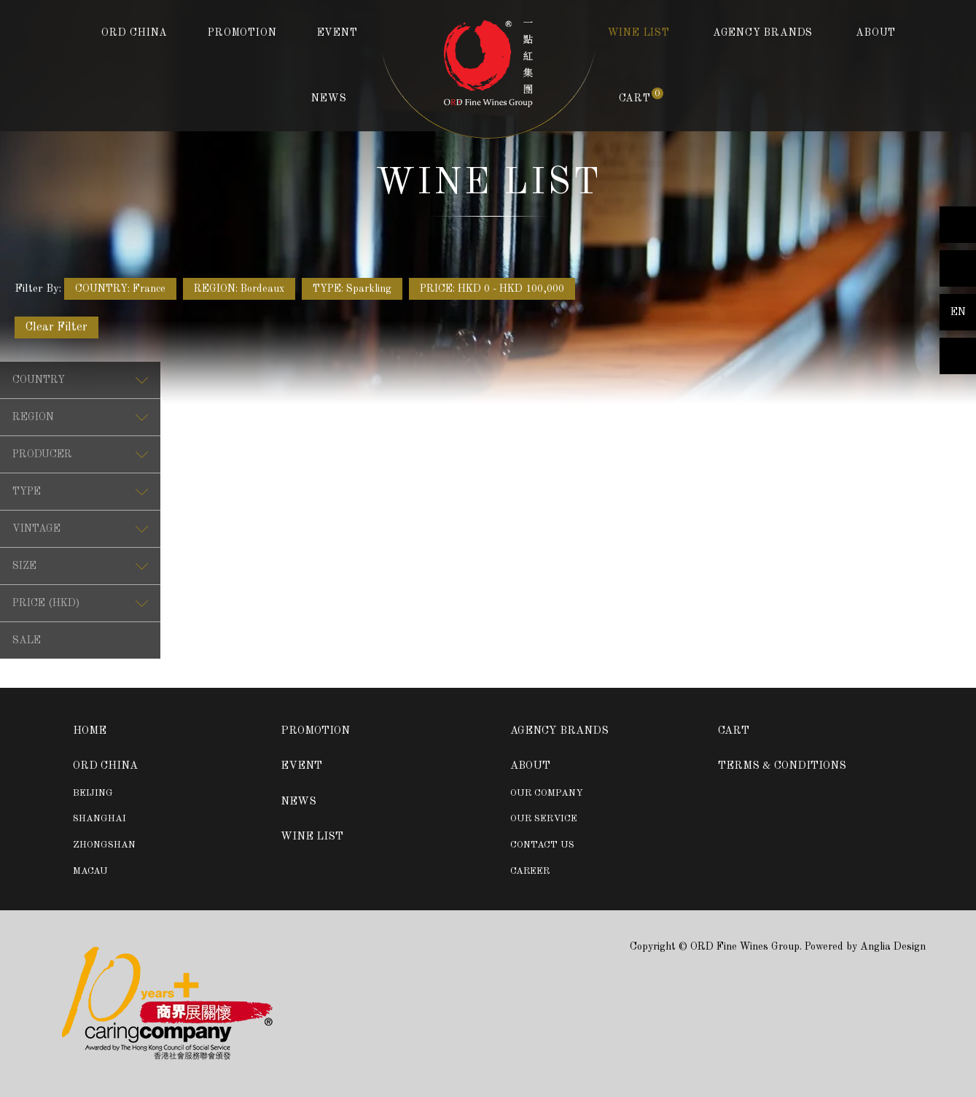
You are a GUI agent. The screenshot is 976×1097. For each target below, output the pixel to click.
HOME (89, 731)
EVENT (337, 33)
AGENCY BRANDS (763, 33)
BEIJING (93, 793)
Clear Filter (56, 327)
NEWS (328, 98)
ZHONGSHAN (104, 845)
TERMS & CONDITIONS (782, 766)
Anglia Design (893, 947)
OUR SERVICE (543, 818)
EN (958, 312)
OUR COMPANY (546, 793)
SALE (26, 640)
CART (641, 97)
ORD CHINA (134, 33)
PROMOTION (242, 33)
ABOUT (876, 33)
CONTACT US (542, 845)
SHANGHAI (99, 818)
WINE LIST (639, 33)
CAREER (530, 871)
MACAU (90, 871)
